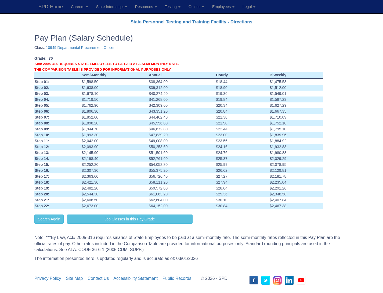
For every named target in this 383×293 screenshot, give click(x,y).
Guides (196, 7)
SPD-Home (50, 6)
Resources (146, 7)
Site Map (74, 278)
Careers (79, 7)
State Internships (111, 7)
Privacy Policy (47, 278)
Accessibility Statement (135, 278)
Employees (223, 7)
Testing (172, 7)
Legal (249, 7)
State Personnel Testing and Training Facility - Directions (191, 21)
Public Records (176, 278)
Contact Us (98, 278)
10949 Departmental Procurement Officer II (82, 47)
